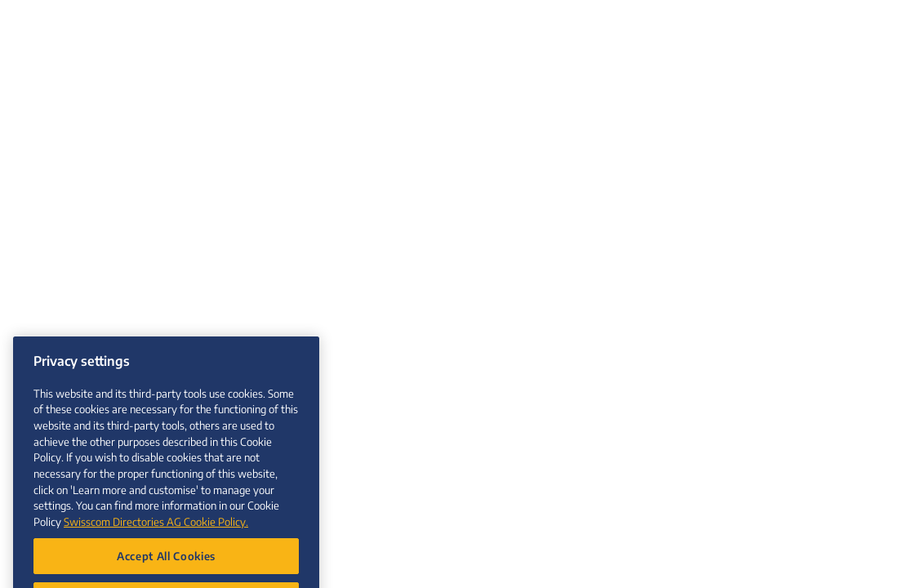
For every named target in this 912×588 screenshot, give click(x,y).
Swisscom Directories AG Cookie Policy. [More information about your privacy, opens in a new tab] (156, 530)
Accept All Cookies (166, 564)
